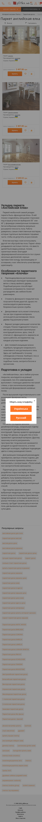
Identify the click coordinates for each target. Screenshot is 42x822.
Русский (21, 417)
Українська (21, 408)
